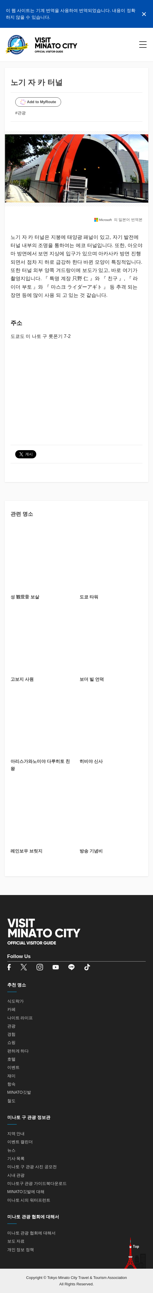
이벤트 (13, 1067)
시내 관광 (16, 1175)
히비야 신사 (91, 761)
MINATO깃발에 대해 (25, 1191)
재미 (11, 1075)
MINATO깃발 (19, 1092)
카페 (11, 1009)
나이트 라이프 (20, 1017)
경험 (11, 1034)
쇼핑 (11, 1042)
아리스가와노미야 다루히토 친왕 (40, 765)
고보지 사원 (22, 679)
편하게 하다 (18, 1051)
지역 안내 (16, 1133)
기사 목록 (16, 1158)
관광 (11, 1026)
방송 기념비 (91, 850)
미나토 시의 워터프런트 (29, 1200)
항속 (11, 1084)
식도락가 (15, 1001)
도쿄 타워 (89, 596)
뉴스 (11, 1150)
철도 (11, 1100)
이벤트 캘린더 (20, 1141)
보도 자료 (16, 1241)
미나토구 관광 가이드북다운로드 (37, 1183)
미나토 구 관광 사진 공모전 (32, 1166)
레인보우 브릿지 (26, 850)
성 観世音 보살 (25, 596)
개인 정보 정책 (20, 1249)
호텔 (11, 1059)
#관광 (20, 112)
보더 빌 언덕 (92, 679)
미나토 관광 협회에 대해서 (31, 1233)
